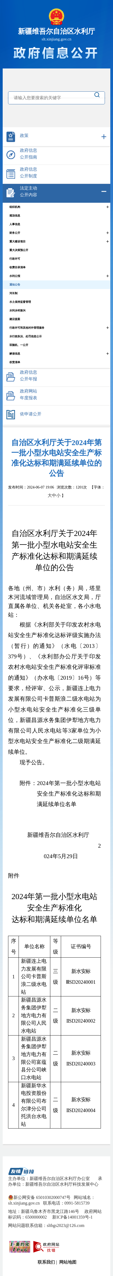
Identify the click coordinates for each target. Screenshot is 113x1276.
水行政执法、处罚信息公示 (25, 336)
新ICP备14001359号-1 (72, 1217)
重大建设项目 (17, 241)
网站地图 (67, 1262)
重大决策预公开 (18, 250)
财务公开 (14, 232)
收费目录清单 (17, 267)
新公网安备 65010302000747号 (39, 1197)
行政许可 (14, 258)
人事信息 (14, 224)
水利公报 (14, 275)
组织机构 (14, 206)
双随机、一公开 (18, 344)
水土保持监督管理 (20, 301)
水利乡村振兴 (17, 310)
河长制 (13, 293)
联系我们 (46, 1262)
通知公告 (14, 284)
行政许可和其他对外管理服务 (26, 327)
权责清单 (14, 362)
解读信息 (14, 353)
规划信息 (14, 215)
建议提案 (14, 319)
